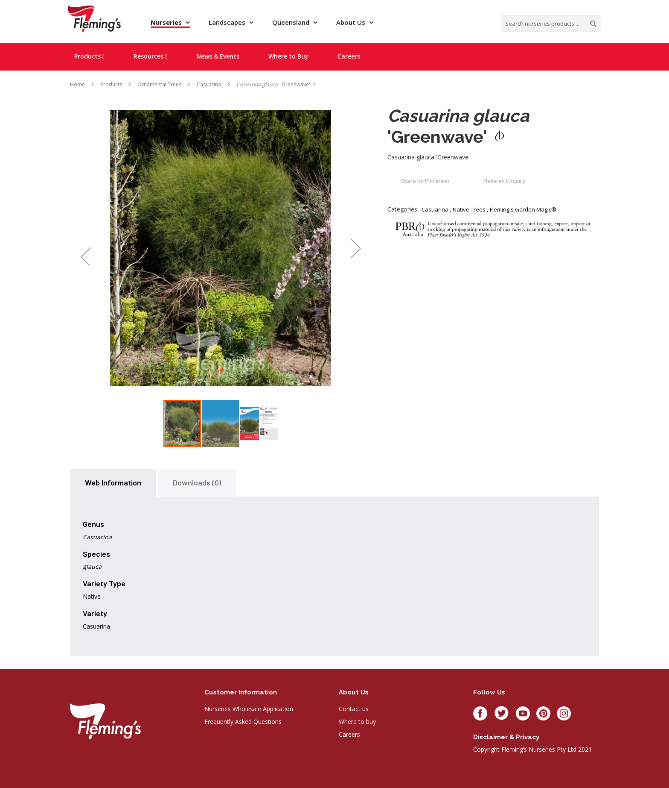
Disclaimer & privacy (506, 737)
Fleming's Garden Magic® (523, 209)
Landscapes (228, 22)
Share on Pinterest (425, 180)
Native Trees (469, 209)
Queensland (291, 22)
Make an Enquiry (504, 180)
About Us (351, 22)
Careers (349, 734)
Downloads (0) (197, 482)
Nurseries (167, 22)
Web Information (113, 482)
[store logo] (94, 18)
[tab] (113, 483)
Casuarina (435, 209)
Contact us (354, 709)
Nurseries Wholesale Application (248, 709)
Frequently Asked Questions (243, 721)
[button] (85, 248)
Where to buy (357, 721)
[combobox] (551, 23)
